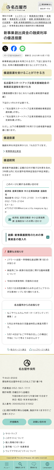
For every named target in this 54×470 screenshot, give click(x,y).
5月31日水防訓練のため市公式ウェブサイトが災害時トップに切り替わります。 (28, 290)
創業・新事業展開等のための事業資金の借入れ (25, 237)
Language (47, 467)
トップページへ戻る (41, 350)
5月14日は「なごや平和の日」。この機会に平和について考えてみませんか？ (27, 336)
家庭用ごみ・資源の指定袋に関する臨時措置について (28, 272)
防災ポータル (45, 8)
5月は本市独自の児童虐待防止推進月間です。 (27, 325)
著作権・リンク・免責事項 (17, 447)
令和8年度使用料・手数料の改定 (22, 281)
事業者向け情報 (36, 16)
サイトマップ (11, 434)
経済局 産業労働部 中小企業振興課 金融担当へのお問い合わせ (28, 219)
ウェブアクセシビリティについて (20, 451)
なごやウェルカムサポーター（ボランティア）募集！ (28, 315)
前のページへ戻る (18, 350)
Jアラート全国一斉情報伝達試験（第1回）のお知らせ (28, 261)
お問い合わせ (39, 422)
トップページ (20, 16)
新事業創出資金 (13, 151)
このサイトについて (14, 438)
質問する (33, 467)
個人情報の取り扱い (15, 442)
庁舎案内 (14, 422)
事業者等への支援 (18, 19)
